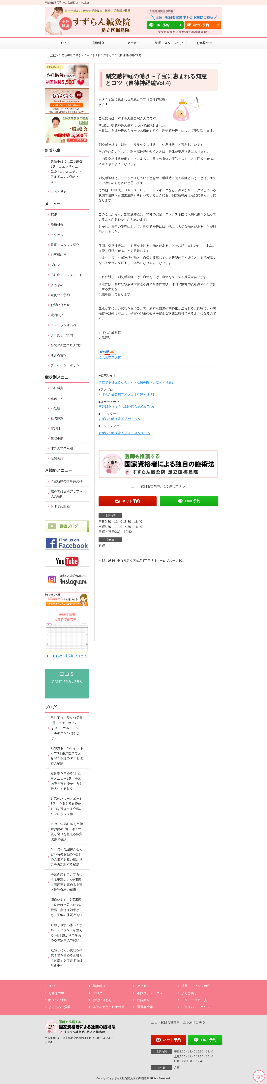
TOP (62, 43)
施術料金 (98, 43)
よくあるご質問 (62, 335)
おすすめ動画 (60, 506)
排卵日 (55, 428)
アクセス (133, 43)
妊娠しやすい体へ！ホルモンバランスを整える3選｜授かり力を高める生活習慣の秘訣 (66, 932)
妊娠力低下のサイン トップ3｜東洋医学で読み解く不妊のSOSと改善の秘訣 (67, 755)
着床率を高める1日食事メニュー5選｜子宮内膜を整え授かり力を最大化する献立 (66, 781)
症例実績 (57, 458)
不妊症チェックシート (66, 275)
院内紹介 (57, 315)
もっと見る (59, 191)
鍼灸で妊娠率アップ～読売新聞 (66, 494)
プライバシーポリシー (66, 365)
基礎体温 (57, 418)
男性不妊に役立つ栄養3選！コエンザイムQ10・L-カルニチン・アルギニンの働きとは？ (66, 171)
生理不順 (57, 438)
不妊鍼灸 (57, 388)
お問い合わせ (60, 305)
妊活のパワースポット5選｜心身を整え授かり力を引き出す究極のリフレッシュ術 (66, 806)
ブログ (55, 265)
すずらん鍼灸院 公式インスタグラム (124, 433)
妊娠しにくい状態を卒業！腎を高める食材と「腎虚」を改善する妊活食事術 (66, 958)
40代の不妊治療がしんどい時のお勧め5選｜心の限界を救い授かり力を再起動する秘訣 (67, 857)
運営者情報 (59, 355)
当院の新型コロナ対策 (66, 345)
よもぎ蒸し (59, 285)
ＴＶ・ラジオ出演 (63, 325)
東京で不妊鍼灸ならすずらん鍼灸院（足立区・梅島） (137, 382)
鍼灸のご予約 (60, 295)
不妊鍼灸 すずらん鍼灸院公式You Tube (126, 406)
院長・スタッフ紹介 (169, 43)
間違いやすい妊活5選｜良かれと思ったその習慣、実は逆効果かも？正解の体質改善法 (66, 907)
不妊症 (55, 408)
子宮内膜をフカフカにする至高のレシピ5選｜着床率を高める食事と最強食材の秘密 (66, 882)
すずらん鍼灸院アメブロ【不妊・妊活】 (127, 394)
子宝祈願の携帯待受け (66, 481)
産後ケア (57, 398)
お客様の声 (204, 43)
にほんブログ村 (110, 357)
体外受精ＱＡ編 (62, 448)
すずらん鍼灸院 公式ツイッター (121, 419)
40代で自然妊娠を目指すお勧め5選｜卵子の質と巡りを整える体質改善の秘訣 (67, 831)
